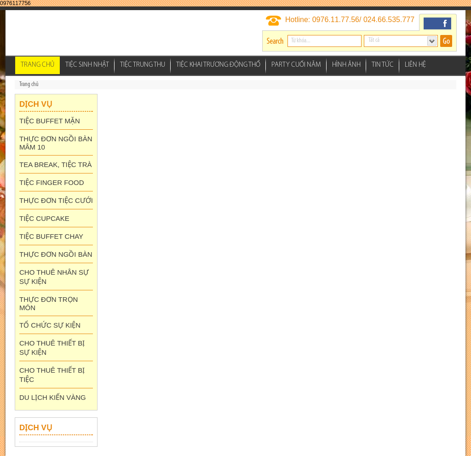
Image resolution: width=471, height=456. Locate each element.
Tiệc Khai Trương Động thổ (218, 65)
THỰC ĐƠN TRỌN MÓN (48, 303)
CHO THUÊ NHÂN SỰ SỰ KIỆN (54, 276)
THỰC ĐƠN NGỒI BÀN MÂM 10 (55, 143)
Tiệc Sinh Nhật (87, 65)
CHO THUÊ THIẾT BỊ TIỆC (52, 374)
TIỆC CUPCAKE (44, 218)
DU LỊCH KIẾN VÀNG (52, 397)
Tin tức (383, 65)
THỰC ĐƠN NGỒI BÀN (55, 254)
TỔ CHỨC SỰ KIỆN (49, 325)
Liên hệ (415, 65)
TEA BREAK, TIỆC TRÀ (55, 164)
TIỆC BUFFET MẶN (49, 121)
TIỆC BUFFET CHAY (51, 236)
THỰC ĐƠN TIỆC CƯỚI (56, 200)
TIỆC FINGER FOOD (51, 182)
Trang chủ (37, 65)
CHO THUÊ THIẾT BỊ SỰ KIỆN (52, 347)
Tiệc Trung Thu (142, 65)
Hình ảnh (346, 65)
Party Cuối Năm (296, 65)
